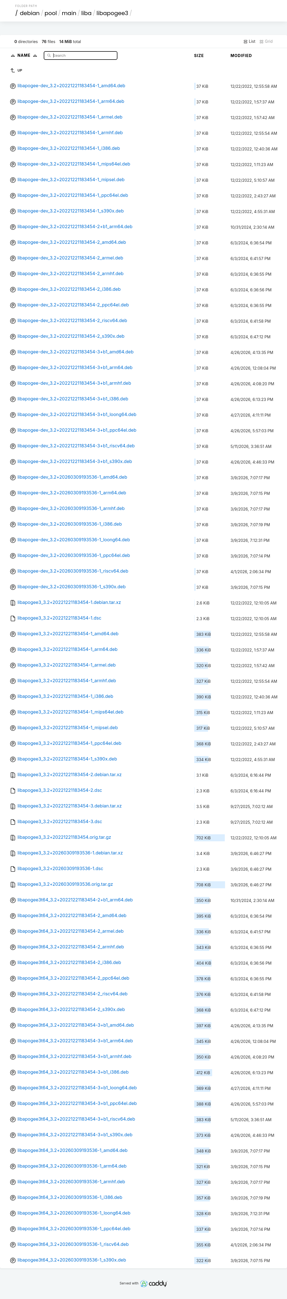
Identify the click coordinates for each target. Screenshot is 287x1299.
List (249, 41)
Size (199, 55)
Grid (266, 41)
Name (28, 55)
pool (51, 13)
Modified (241, 55)
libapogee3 (112, 13)
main (69, 13)
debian (30, 13)
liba (86, 13)
